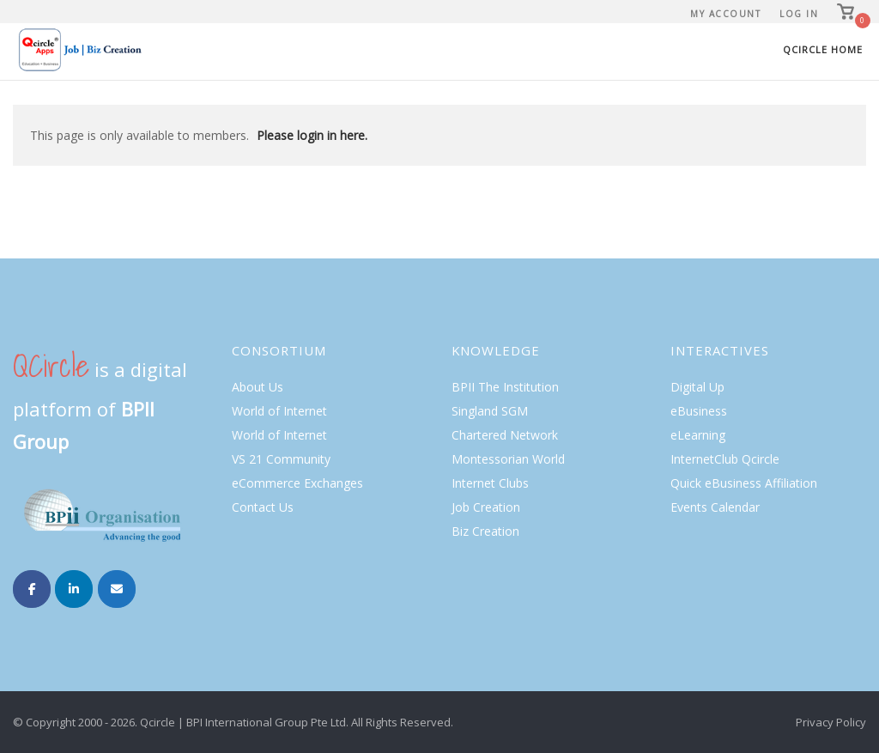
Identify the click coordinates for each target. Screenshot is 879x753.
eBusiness (698, 411)
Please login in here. (312, 135)
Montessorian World (508, 459)
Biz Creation (485, 531)
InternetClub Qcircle (724, 459)
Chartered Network (505, 435)
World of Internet (279, 411)
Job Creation (486, 507)
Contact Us (263, 507)
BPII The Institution (505, 387)
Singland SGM (490, 411)
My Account (725, 14)
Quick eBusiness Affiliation (743, 483)
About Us (257, 387)
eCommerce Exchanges (297, 483)
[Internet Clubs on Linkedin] (74, 589)
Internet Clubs (490, 483)
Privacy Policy (831, 722)
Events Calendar (715, 507)
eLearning (697, 435)
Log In (798, 14)
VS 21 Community (281, 459)
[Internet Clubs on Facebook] (32, 589)
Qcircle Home (823, 49)
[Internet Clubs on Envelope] (117, 589)
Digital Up (697, 387)
